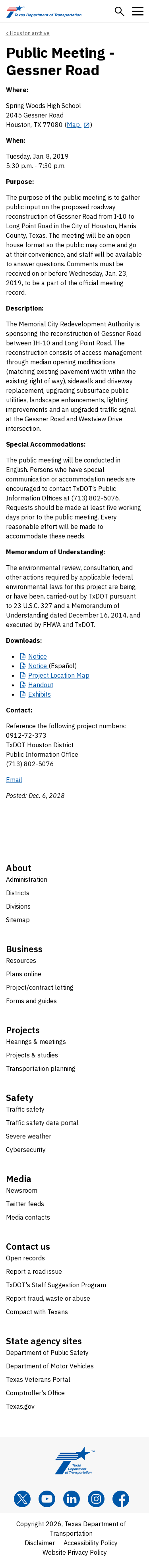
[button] (119, 11)
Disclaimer (40, 1543)
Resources (21, 960)
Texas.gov (20, 1406)
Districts (17, 893)
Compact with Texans (37, 1312)
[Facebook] (120, 1499)
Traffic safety (25, 1109)
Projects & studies (32, 1055)
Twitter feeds (25, 1204)
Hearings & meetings (36, 1042)
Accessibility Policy (91, 1543)
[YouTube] (47, 1499)
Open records (25, 1258)
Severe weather (28, 1136)
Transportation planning (40, 1068)
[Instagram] (96, 1499)
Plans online (23, 974)
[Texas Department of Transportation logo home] (44, 11)
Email (14, 780)
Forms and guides (31, 1001)
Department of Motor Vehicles (50, 1366)
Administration (26, 879)
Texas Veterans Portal (38, 1379)
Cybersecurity (26, 1150)
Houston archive (30, 33)
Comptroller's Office (35, 1393)
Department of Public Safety (47, 1352)
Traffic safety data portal (42, 1123)
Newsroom (21, 1190)
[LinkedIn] (71, 1499)
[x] (22, 1499)
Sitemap (18, 920)
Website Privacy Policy (75, 1552)
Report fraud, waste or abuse (48, 1298)
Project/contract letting (40, 987)
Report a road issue (34, 1271)
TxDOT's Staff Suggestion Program (56, 1285)
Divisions (18, 906)
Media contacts (28, 1217)
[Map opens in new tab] (78, 125)
